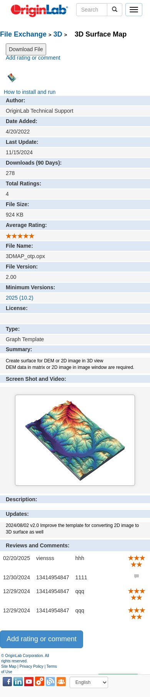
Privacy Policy (31, 666)
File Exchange (23, 34)
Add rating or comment (33, 58)
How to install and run (30, 92)
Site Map (8, 666)
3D (57, 34)
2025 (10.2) (19, 298)
